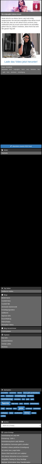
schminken (37, 408)
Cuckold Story (6, 301)
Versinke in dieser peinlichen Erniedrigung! (15, 447)
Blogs (4, 295)
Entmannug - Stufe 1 (8, 438)
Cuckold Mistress (7, 341)
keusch (26, 403)
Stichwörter (6, 390)
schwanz (4, 413)
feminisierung (7, 399)
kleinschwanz (34, 403)
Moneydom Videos (8, 325)
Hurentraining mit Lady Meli (10, 435)
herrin (23, 69)
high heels (15, 403)
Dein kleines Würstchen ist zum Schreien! (15, 456)
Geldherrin (5, 313)
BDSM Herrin (6, 298)
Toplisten (6, 335)
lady (39, 69)
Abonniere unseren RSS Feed (21, 146)
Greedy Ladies (6, 344)
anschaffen (4, 393)
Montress (5, 347)
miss (15, 408)
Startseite (5, 153)
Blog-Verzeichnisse (9, 328)
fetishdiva (33, 69)
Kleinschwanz (6, 322)
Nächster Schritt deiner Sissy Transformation (16, 462)
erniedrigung (21, 72)
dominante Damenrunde (9, 307)
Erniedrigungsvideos (8, 310)
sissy (26, 413)
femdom (30, 396)
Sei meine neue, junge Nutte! (11, 450)
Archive (5, 422)
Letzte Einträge (8, 432)
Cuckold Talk (6, 304)
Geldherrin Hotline (7, 291)
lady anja (9, 408)
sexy (27, 69)
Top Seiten (6, 288)
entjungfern (17, 69)
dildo (2, 396)
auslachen (13, 393)
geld (27, 399)
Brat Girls (5, 338)
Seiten (5, 150)
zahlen (3, 416)
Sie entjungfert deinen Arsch (11, 14)
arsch (10, 69)
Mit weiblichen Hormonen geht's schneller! (15, 444)
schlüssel (29, 408)
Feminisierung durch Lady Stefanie (13, 441)
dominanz (13, 72)
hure (8, 72)
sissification (18, 413)
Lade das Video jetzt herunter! (21, 61)
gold (4, 72)
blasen (20, 393)
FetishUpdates (6, 331)
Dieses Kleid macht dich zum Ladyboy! (14, 453)
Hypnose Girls (6, 316)
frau (23, 399)
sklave (34, 413)
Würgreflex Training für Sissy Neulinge (14, 459)
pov (21, 408)
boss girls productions (31, 393)
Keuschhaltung (6, 319)
